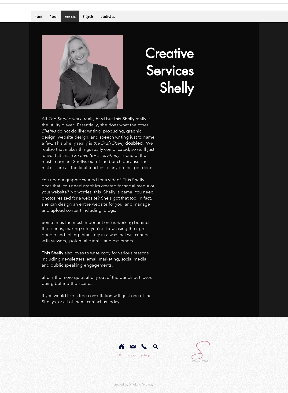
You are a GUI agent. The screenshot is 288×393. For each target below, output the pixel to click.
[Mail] (133, 347)
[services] (155, 347)
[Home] (121, 347)
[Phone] (144, 347)
